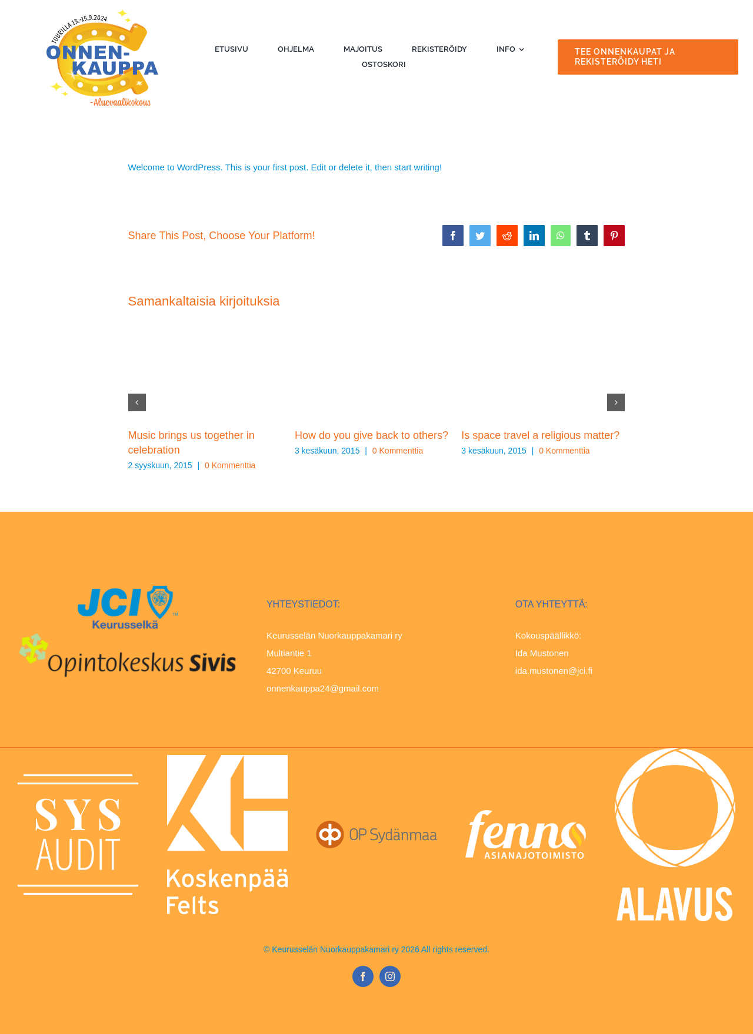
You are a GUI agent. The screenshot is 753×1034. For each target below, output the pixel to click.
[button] (137, 402)
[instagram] (390, 976)
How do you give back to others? (371, 435)
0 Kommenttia (230, 465)
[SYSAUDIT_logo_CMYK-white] (78, 779)
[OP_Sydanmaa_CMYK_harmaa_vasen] (376, 825)
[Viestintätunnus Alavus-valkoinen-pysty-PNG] (675, 752)
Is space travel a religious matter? (540, 435)
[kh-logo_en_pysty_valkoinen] (227, 759)
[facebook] (363, 976)
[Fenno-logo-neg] (525, 815)
